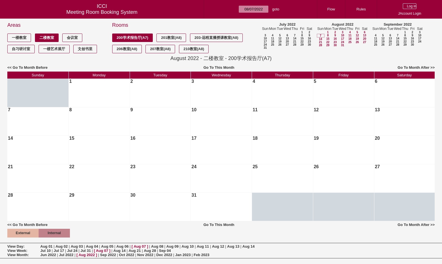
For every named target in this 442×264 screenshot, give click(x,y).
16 (309, 38)
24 (265, 44)
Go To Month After (414, 67)
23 (309, 41)
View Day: (16, 246)
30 (309, 44)
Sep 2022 (108, 255)
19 (279, 41)
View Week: (17, 251)
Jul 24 (72, 251)
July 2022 (287, 24)
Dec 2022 (164, 255)
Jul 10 (45, 251)
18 (272, 41)
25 (272, 44)
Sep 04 (165, 251)
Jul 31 (85, 251)
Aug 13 (233, 246)
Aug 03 (77, 246)
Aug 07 (140, 246)
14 (294, 38)
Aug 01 (46, 246)
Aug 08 (157, 246)
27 (287, 44)
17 (265, 41)
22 (302, 41)
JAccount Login (409, 13)
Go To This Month (219, 67)
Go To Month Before (30, 67)
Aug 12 (218, 246)
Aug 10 (188, 246)
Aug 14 (248, 246)
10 (265, 38)
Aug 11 (203, 246)
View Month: (18, 255)
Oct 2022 (126, 255)
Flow (331, 9)
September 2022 (398, 24)
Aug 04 (92, 246)
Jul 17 (59, 251)
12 (279, 38)
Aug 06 (122, 246)
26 (279, 44)
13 (287, 38)
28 (294, 44)
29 (302, 44)
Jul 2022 (66, 255)
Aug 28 (150, 251)
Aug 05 (107, 246)
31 (265, 47)
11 (272, 38)
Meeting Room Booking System (101, 12)
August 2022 (342, 24)
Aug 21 (135, 251)
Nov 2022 (145, 255)
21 (294, 41)
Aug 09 (172, 246)
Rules (361, 9)
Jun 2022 (48, 255)
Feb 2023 (201, 255)
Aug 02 (62, 246)
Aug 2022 (87, 255)
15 (302, 38)
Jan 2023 (183, 255)
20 (287, 41)
